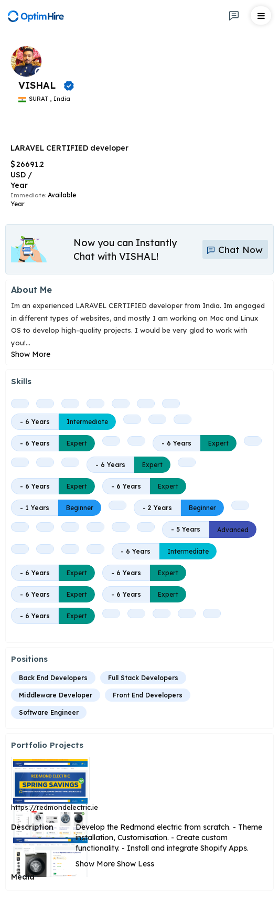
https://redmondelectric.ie (54, 807)
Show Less (135, 864)
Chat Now (234, 250)
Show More (30, 354)
